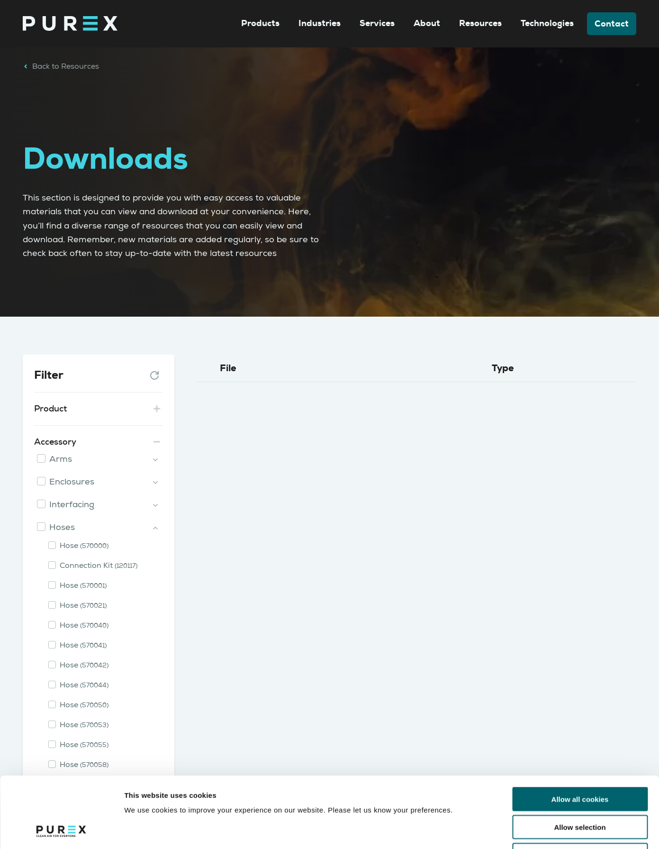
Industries (319, 23)
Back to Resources (61, 66)
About (427, 23)
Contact (612, 23)
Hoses (62, 527)
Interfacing (71, 504)
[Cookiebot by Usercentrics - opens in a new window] (61, 830)
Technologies (547, 23)
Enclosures (71, 481)
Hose (84, 545)
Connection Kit (98, 565)
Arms (60, 459)
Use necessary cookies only (580, 789)
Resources (480, 23)
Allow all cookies (580, 733)
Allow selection (579, 761)
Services (377, 23)
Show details (497, 830)
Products (260, 23)
